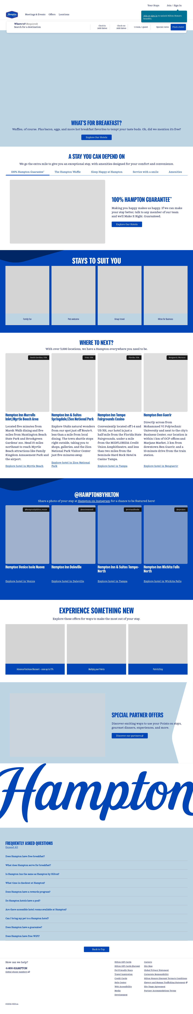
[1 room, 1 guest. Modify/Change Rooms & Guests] (139, 27)
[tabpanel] (96, 214)
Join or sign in (150, 16)
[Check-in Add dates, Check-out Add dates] (109, 27)
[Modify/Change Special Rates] (160, 27)
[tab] (27, 176)
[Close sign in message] (185, 12)
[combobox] (48, 25)
